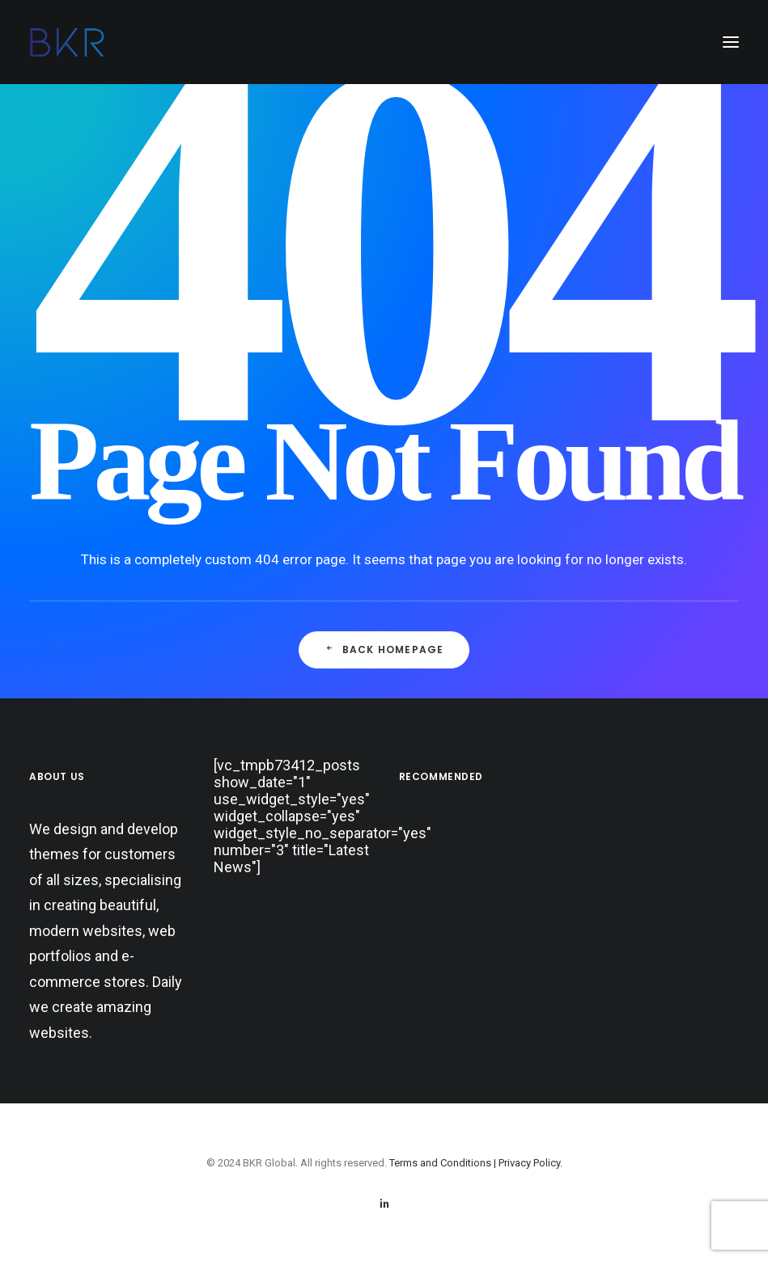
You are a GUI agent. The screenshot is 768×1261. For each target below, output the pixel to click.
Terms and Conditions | (444, 1163)
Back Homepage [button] (384, 649)
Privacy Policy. (530, 1163)
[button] (731, 42)
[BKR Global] (67, 42)
